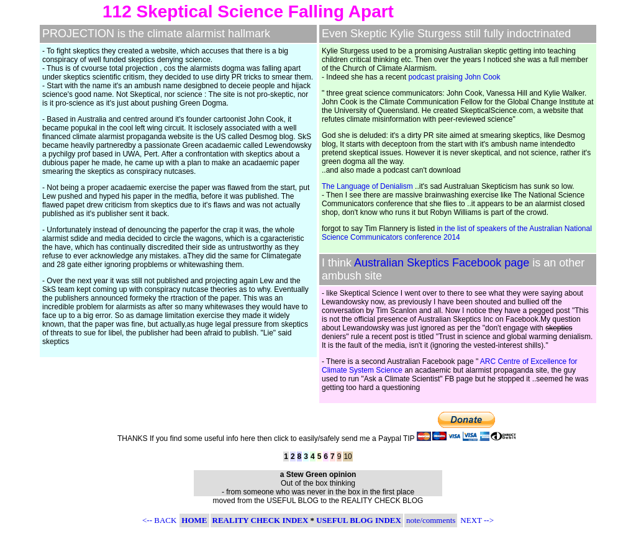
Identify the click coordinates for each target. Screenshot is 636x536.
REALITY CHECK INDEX (260, 520)
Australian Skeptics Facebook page (441, 263)
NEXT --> (477, 520)
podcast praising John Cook (454, 77)
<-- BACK (159, 520)
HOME (194, 520)
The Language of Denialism (367, 186)
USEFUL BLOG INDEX (358, 520)
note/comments (430, 520)
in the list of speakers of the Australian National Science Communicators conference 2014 (457, 233)
